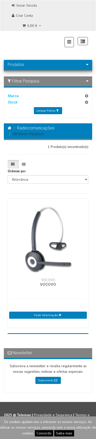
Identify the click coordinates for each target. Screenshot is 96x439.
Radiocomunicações (35, 128)
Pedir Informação (47, 315)
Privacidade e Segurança (53, 415)
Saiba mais (64, 433)
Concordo (44, 433)
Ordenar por (17, 171)
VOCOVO (48, 284)
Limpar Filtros (47, 110)
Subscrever (47, 380)
